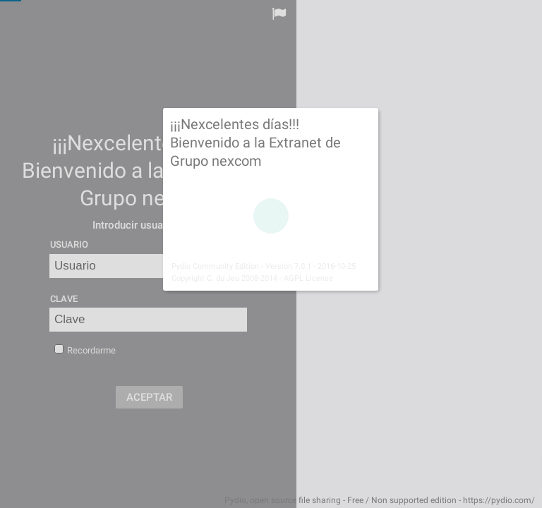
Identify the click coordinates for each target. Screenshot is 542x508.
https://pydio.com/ (499, 500)
